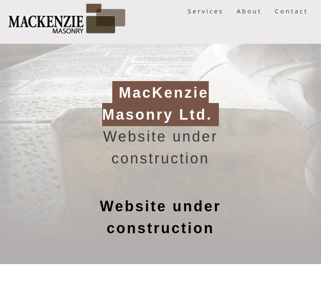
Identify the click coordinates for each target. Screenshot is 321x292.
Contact (291, 11)
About (249, 11)
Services (206, 11)
